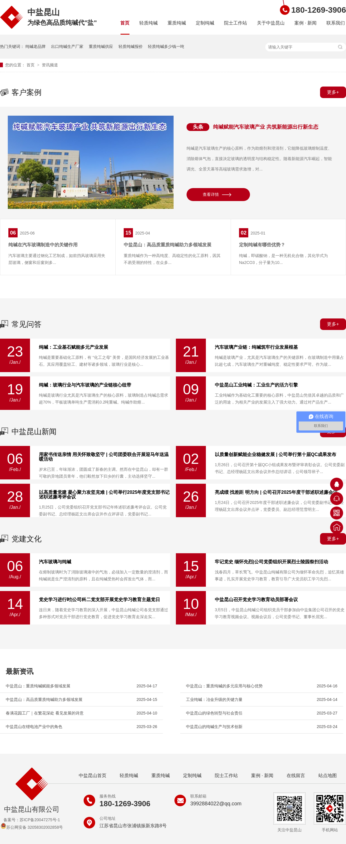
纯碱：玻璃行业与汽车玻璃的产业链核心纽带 (85, 385)
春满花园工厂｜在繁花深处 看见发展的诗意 (45, 713)
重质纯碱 (177, 22)
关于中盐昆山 (271, 22)
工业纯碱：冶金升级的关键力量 (214, 699)
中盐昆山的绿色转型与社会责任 (214, 713)
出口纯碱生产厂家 (67, 46)
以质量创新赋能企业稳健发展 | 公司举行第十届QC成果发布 (275, 454)
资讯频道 (50, 65)
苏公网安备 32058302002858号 (32, 827)
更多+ (333, 92)
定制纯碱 (205, 22)
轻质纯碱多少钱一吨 (166, 46)
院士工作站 (235, 22)
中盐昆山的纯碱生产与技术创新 (214, 726)
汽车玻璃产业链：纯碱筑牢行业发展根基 (256, 347)
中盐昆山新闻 (34, 431)
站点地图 (327, 775)
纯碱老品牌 (35, 46)
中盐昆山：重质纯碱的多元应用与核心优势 (224, 686)
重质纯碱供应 (101, 46)
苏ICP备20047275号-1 (40, 819)
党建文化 (27, 538)
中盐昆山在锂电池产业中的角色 (34, 726)
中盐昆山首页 (92, 775)
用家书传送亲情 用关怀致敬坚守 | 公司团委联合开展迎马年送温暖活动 (104, 457)
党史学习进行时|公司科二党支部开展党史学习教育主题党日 (99, 599)
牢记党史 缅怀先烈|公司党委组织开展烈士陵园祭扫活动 (271, 562)
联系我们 (335, 22)
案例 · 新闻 (305, 22)
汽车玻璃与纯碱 (55, 562)
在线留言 (296, 775)
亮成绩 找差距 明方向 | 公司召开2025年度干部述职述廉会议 (276, 492)
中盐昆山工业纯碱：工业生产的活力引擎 (256, 385)
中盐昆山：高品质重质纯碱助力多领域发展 (167, 244)
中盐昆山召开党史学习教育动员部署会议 (256, 599)
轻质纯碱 (148, 22)
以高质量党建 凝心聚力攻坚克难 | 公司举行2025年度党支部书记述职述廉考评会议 (104, 494)
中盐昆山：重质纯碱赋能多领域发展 (38, 686)
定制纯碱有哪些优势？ (262, 244)
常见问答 (27, 324)
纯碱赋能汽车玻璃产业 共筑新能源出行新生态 (265, 127)
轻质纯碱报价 (131, 46)
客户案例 (27, 92)
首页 (124, 22)
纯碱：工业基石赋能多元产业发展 (73, 347)
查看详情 (211, 194)
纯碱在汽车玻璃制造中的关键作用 (43, 244)
